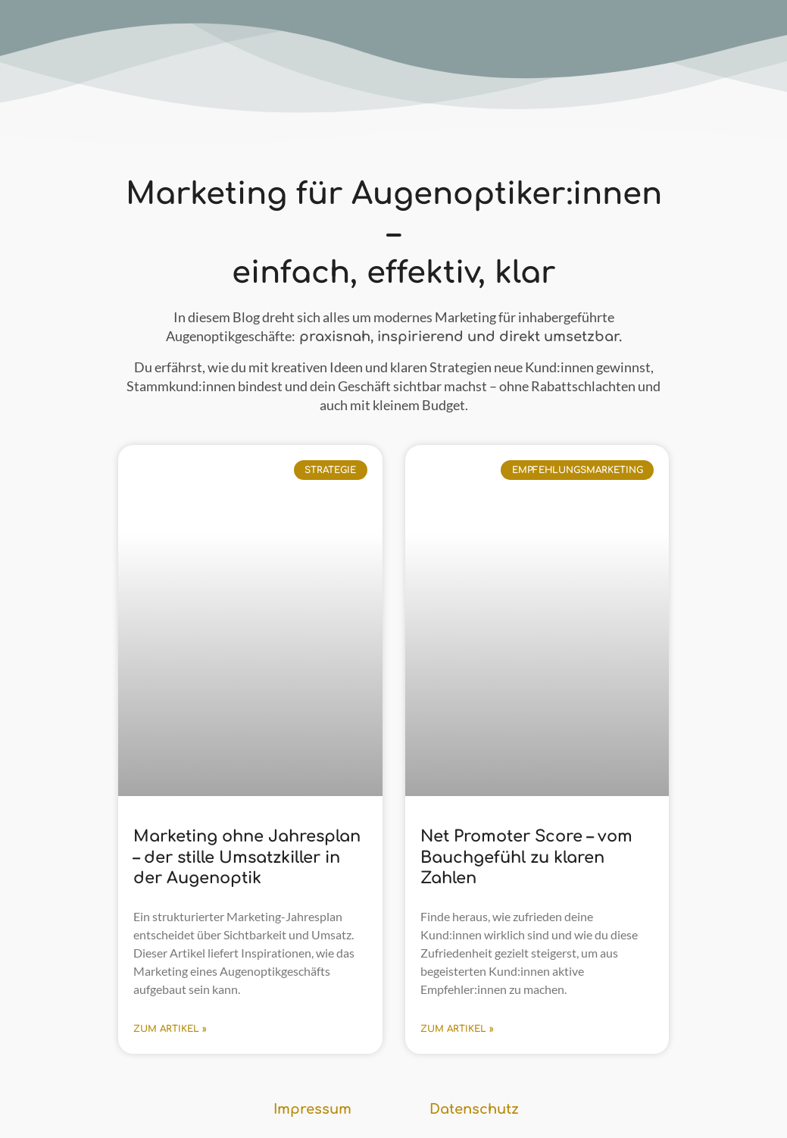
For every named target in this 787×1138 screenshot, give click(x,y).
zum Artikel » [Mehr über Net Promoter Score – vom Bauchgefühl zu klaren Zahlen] (457, 1029)
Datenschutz (474, 1109)
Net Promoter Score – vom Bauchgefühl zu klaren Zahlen (526, 857)
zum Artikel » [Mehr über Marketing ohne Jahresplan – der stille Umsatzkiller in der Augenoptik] (170, 1029)
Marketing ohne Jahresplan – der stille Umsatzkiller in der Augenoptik (247, 857)
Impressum (312, 1109)
